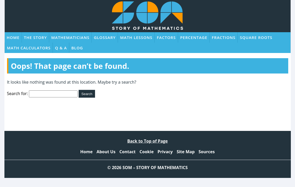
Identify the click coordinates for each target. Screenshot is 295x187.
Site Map (185, 152)
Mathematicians (70, 37)
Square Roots (256, 37)
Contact (127, 152)
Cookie (147, 152)
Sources (207, 152)
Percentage (193, 37)
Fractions (223, 37)
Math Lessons (136, 37)
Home (13, 37)
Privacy (165, 152)
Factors (166, 37)
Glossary (105, 37)
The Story (35, 37)
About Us (106, 152)
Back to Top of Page (147, 141)
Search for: (17, 93)
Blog (77, 47)
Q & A (61, 47)
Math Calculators (29, 47)
